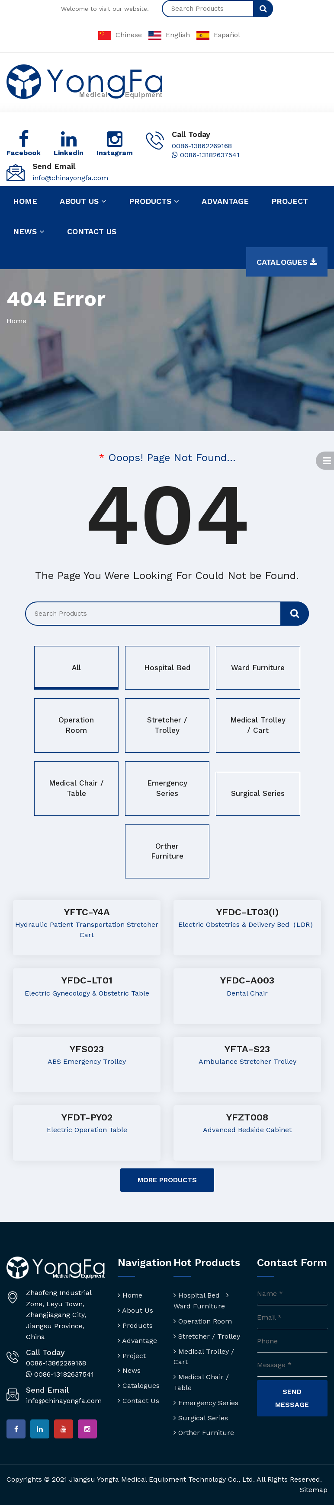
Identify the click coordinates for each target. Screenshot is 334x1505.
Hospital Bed (167, 667)
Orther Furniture (167, 851)
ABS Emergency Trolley (87, 1061)
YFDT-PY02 (86, 1117)
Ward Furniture (258, 667)
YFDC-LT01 (86, 980)
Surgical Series (258, 793)
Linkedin (69, 153)
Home (25, 201)
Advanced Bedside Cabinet (247, 1130)
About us (83, 201)
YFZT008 (247, 1117)
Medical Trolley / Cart (258, 725)
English (169, 35)
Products (154, 201)
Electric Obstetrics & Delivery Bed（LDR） (247, 924)
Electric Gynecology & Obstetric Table (87, 993)
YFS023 (87, 1049)
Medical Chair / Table (76, 788)
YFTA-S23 (247, 1049)
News (29, 231)
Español (218, 35)
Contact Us (138, 1401)
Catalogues (287, 262)
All (76, 667)
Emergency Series (167, 788)
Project (289, 201)
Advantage (225, 201)
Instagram (114, 153)
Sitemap (314, 1490)
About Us (135, 1310)
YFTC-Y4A (87, 912)
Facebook (23, 153)
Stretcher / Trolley (167, 725)
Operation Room (76, 725)
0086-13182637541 (206, 155)
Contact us (91, 231)
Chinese (120, 35)
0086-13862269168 (202, 146)
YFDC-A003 (247, 980)
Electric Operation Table (87, 1130)
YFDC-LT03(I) (247, 912)
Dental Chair (247, 993)
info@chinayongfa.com (70, 178)
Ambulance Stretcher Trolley (247, 1061)
